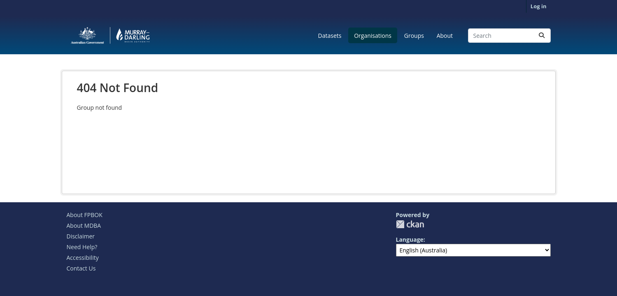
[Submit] (541, 35)
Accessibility (83, 257)
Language (410, 239)
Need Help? (82, 247)
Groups (414, 35)
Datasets (330, 35)
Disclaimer (81, 236)
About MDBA (84, 225)
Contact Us (81, 268)
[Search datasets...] (509, 35)
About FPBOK (84, 215)
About (445, 35)
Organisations (372, 35)
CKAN (410, 224)
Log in (539, 6)
